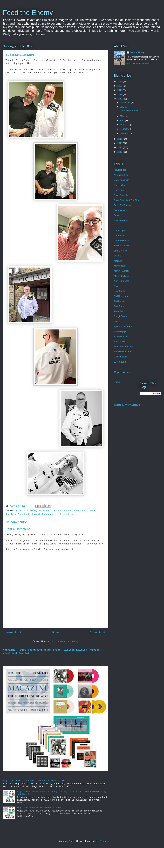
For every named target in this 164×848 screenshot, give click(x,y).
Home (55, 632)
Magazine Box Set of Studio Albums (39, 808)
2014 (120, 147)
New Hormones (121, 281)
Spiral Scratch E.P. (44, 514)
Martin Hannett (121, 271)
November (125, 102)
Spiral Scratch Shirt (128, 110)
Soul (116, 321)
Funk (116, 215)
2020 (120, 85)
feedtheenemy (121, 210)
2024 (120, 81)
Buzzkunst (119, 190)
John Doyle (119, 230)
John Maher (80, 510)
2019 (120, 90)
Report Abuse (122, 372)
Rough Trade (120, 316)
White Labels (120, 356)
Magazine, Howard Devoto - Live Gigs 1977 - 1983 (34, 780)
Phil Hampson (121, 296)
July (122, 107)
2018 (120, 94)
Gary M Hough (137, 52)
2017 (120, 98)
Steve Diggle (68, 514)
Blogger (104, 841)
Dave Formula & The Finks (127, 200)
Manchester (120, 265)
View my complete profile (139, 63)
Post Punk (119, 306)
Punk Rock (23, 514)
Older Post (98, 632)
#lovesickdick (120, 170)
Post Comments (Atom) (65, 641)
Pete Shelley (120, 291)
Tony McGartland (122, 351)
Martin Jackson (121, 276)
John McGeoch (121, 240)
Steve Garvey (120, 336)
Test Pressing (120, 341)
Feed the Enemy (28, 12)
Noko (116, 286)
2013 (120, 151)
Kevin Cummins (121, 245)
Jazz (116, 225)
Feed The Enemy (122, 205)
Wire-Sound (120, 362)
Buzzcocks (45, 510)
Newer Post (13, 632)
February (125, 129)
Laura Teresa (120, 250)
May (122, 116)
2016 (120, 139)
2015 (120, 143)
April (122, 120)
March (123, 124)
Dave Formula (121, 195)
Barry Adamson (121, 180)
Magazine (119, 261)
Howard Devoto (62, 510)
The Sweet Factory (123, 346)
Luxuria (117, 255)
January (124, 133)
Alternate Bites (26, 510)
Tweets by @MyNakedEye (127, 405)
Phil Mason (119, 301)
